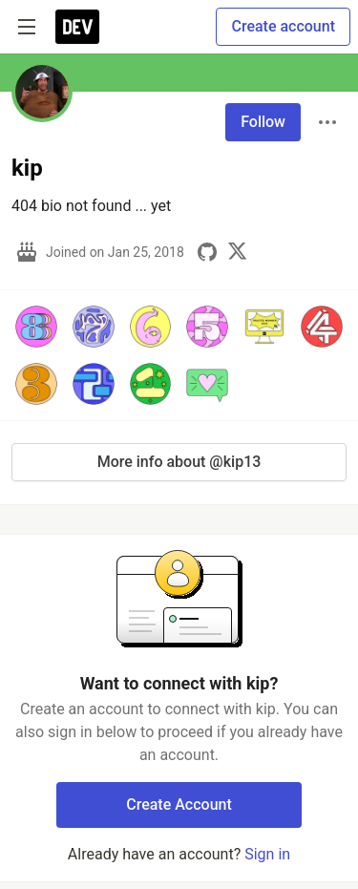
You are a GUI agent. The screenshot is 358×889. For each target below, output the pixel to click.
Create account (283, 26)
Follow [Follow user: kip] (263, 122)
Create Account (179, 804)
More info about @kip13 (179, 462)
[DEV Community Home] (77, 27)
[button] (36, 327)
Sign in (267, 854)
